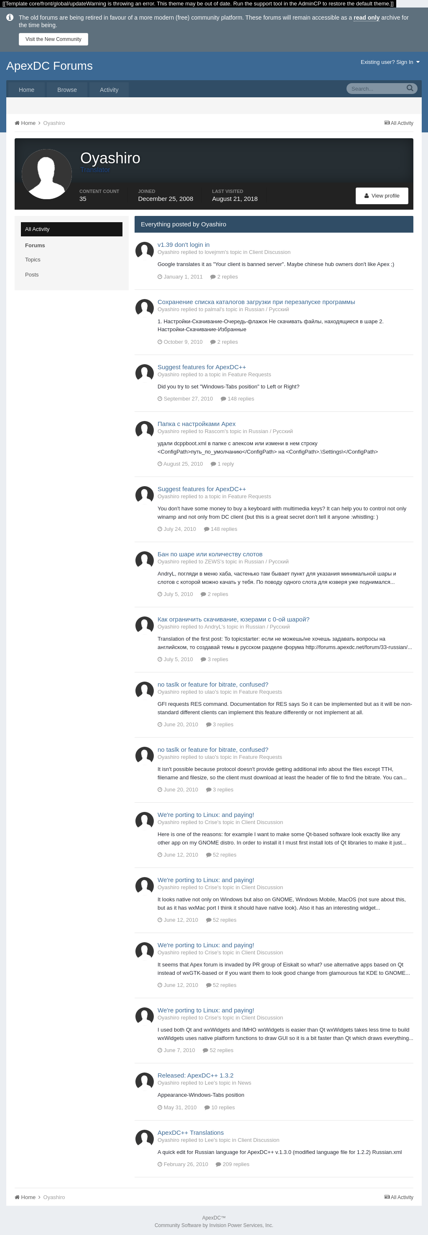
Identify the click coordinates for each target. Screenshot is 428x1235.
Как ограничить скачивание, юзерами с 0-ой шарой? (234, 616)
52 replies (221, 852)
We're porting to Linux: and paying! (206, 812)
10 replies (219, 1105)
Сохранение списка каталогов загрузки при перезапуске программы (256, 299)
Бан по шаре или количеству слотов (210, 551)
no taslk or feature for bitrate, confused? (213, 681)
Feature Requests (249, 372)
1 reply (222, 461)
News (245, 1080)
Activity (109, 89)
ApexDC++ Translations (191, 1130)
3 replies (214, 657)
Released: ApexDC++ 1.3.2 (196, 1072)
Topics (33, 257)
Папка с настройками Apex (197, 421)
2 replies (224, 274)
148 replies (237, 396)
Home (26, 89)
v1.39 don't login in (184, 242)
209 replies (232, 1162)
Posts (32, 272)
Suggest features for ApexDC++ (202, 364)
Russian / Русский (267, 307)
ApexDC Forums (49, 65)
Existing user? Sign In (390, 62)
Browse (67, 89)
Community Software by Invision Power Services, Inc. (214, 1223)
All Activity (37, 226)
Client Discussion (270, 249)
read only (367, 17)
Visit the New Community (53, 39)
